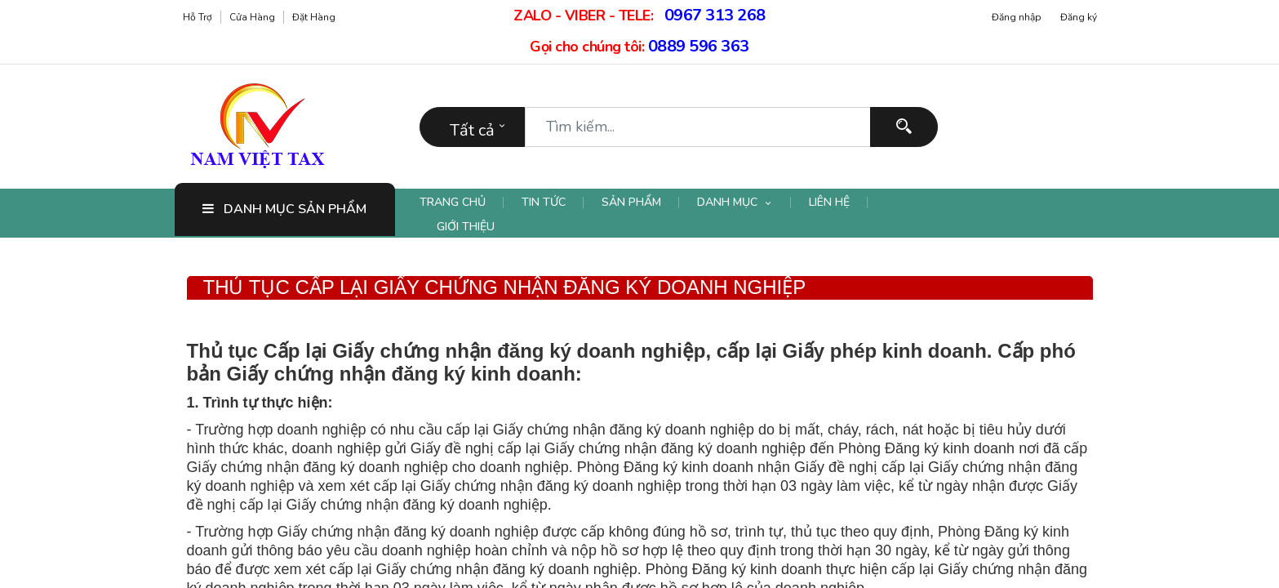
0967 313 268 (715, 15)
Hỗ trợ (197, 17)
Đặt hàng (313, 17)
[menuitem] (462, 202)
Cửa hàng (252, 17)
